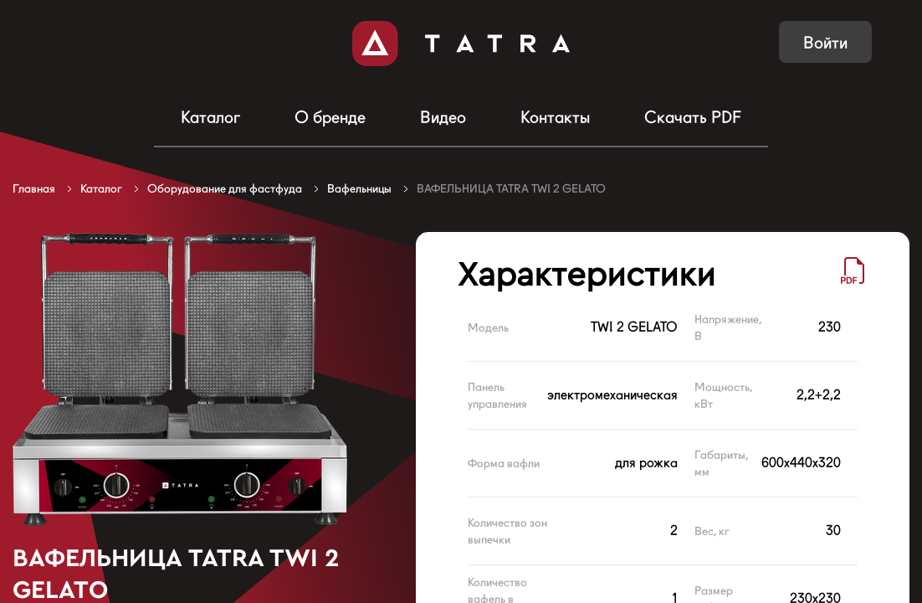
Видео (443, 117)
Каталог (210, 117)
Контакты (555, 117)
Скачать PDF (692, 117)
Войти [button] (825, 43)
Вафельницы (359, 188)
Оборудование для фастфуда (224, 188)
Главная (34, 188)
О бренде (330, 117)
